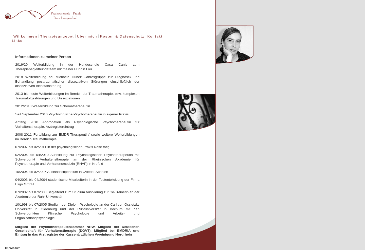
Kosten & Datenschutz (122, 36)
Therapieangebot (57, 36)
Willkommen (25, 36)
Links (17, 41)
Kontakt (154, 36)
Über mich (87, 36)
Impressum (13, 248)
